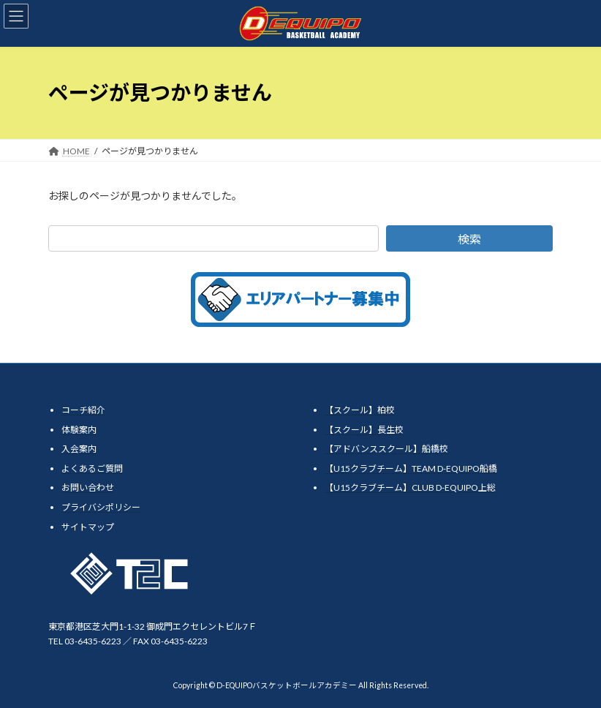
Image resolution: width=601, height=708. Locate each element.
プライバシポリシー (100, 507)
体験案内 (79, 428)
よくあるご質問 (92, 468)
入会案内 (79, 448)
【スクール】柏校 (360, 409)
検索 (469, 239)
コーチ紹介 (83, 409)
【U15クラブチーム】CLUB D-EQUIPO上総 (410, 487)
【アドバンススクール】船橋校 (386, 448)
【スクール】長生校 (364, 428)
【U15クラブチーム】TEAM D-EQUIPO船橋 (411, 468)
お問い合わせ (87, 487)
